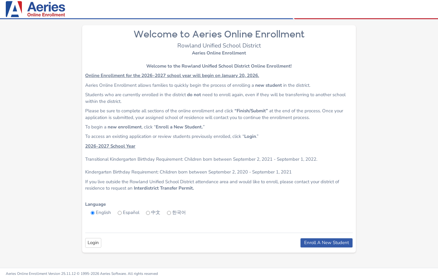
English (103, 212)
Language (95, 204)
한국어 (179, 212)
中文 (155, 212)
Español (131, 212)
